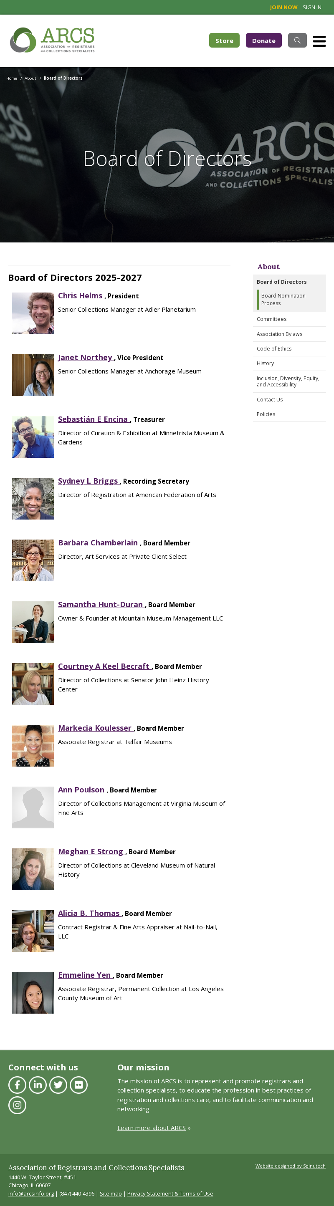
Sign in (312, 7)
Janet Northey (86, 357)
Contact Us (270, 399)
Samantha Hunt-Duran (101, 604)
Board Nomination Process (283, 299)
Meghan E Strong (91, 851)
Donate (264, 40)
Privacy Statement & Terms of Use (170, 1193)
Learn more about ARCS (151, 1127)
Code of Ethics (274, 348)
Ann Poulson (82, 790)
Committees (271, 319)
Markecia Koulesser (96, 728)
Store (227, 40)
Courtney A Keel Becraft (105, 666)
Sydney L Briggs (89, 481)
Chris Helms (81, 295)
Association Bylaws (279, 334)
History (265, 363)
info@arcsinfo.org (31, 1193)
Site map (111, 1193)
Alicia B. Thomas (89, 913)
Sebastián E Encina (94, 419)
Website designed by (291, 1166)
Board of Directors (282, 281)
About (268, 266)
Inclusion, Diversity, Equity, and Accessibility (288, 382)
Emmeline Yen (85, 975)
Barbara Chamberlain (99, 542)
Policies (266, 414)
